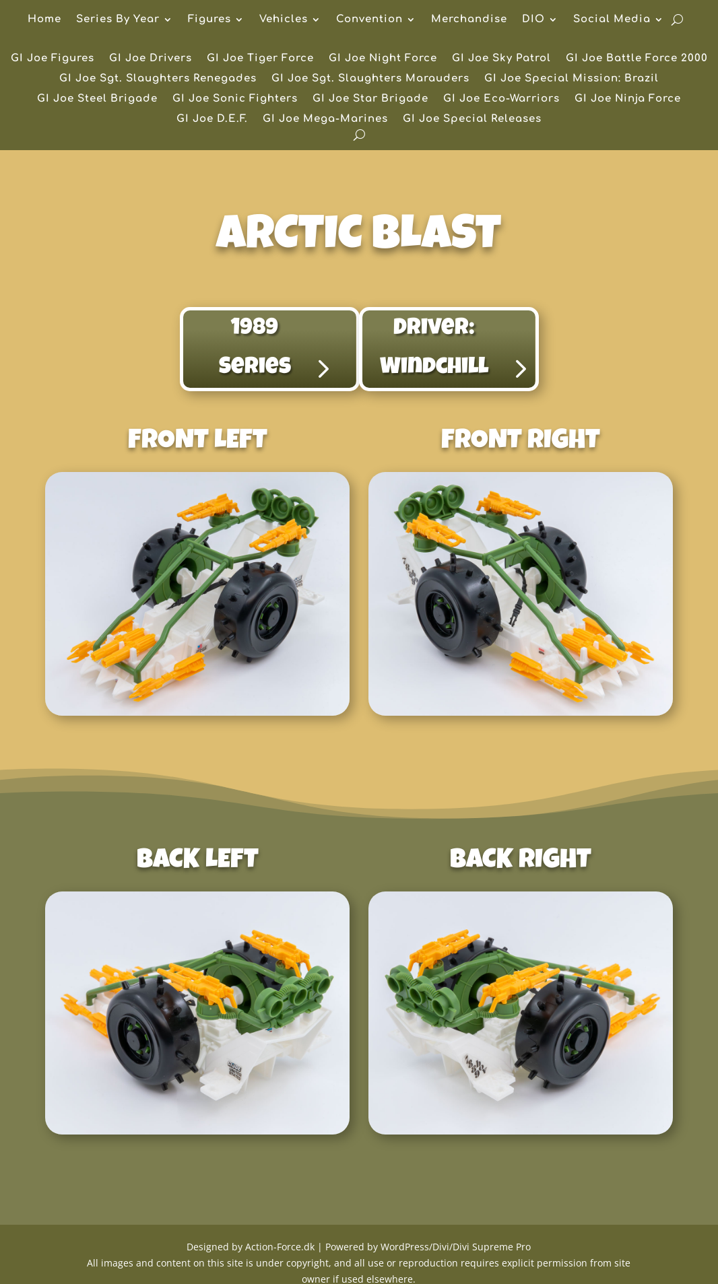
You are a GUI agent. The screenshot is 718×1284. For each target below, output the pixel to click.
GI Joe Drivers (150, 59)
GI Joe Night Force (383, 59)
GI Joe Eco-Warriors (501, 99)
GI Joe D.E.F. (212, 119)
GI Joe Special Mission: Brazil (571, 79)
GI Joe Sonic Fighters (235, 99)
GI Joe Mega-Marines (325, 119)
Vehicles (283, 20)
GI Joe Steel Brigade (97, 99)
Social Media (612, 20)
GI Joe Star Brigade (370, 99)
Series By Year (118, 20)
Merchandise (469, 20)
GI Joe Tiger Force (260, 59)
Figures (209, 20)
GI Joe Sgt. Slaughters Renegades (158, 79)
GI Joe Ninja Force (628, 99)
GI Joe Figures (52, 59)
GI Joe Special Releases (472, 119)
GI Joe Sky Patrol (501, 59)
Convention (369, 20)
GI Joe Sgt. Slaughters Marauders (370, 79)
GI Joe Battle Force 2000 (637, 59)
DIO (533, 20)
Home (44, 20)
